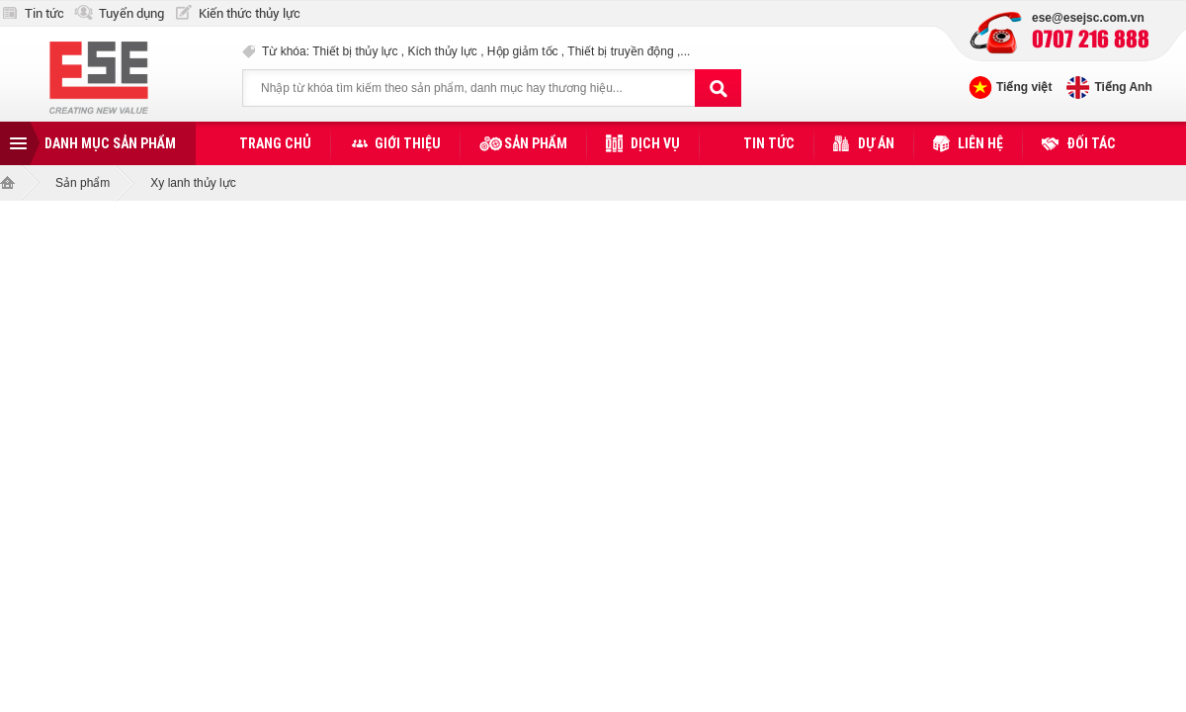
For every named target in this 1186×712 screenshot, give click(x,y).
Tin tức (44, 13)
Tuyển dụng (131, 13)
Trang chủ (275, 143)
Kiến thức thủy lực (249, 13)
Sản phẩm (535, 143)
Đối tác (1091, 143)
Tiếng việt (1024, 87)
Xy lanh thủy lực (192, 183)
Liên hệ (980, 143)
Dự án (876, 143)
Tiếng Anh (1122, 87)
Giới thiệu (408, 143)
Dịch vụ (655, 143)
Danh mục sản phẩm (110, 143)
